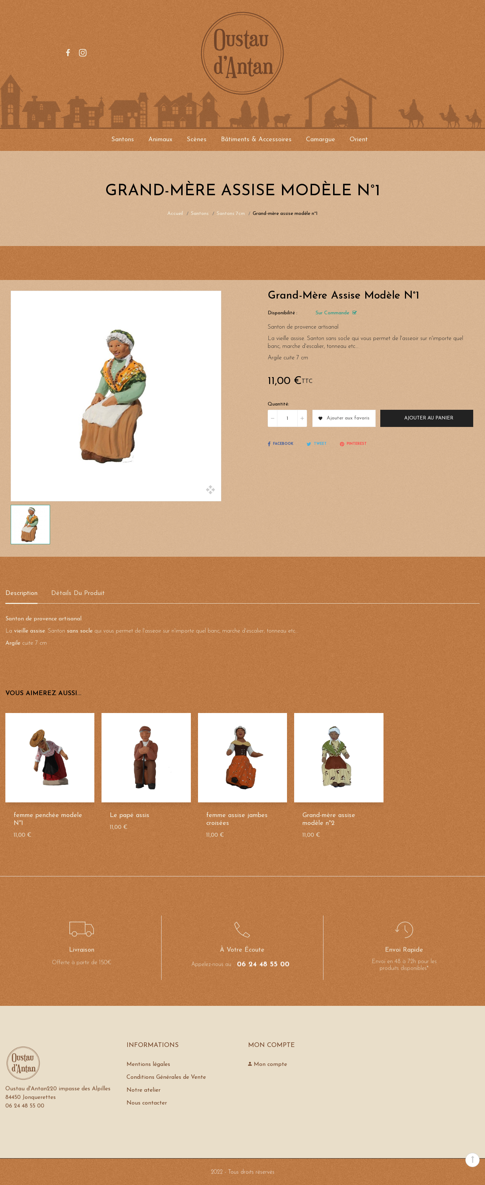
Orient (359, 139)
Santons (122, 139)
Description (21, 593)
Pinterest (353, 444)
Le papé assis (129, 815)
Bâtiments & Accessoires (256, 139)
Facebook (280, 444)
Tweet (317, 444)
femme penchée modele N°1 (48, 819)
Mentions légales (148, 1064)
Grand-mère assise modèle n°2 (328, 819)
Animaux (160, 139)
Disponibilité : (282, 313)
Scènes (197, 139)
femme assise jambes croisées (237, 819)
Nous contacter (147, 1103)
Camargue (320, 139)
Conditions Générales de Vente (166, 1077)
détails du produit (78, 593)
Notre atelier (143, 1090)
